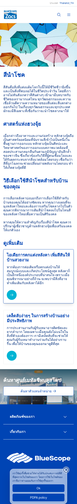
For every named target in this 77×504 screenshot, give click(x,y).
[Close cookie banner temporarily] (66, 470)
